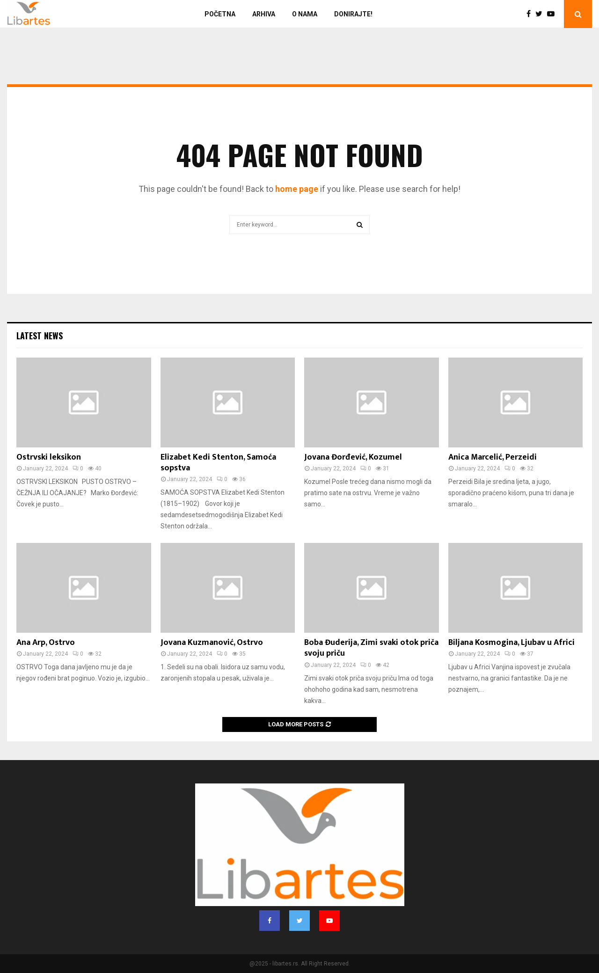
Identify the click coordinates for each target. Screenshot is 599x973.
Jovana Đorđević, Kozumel (353, 457)
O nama (304, 14)
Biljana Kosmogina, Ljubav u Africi (511, 643)
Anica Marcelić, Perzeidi (492, 457)
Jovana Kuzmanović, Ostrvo (212, 643)
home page (296, 189)
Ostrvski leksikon (48, 457)
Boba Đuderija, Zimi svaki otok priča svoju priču (371, 648)
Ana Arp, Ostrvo (45, 643)
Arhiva (263, 14)
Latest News (39, 335)
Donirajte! (353, 14)
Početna (220, 14)
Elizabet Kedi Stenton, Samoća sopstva (218, 462)
